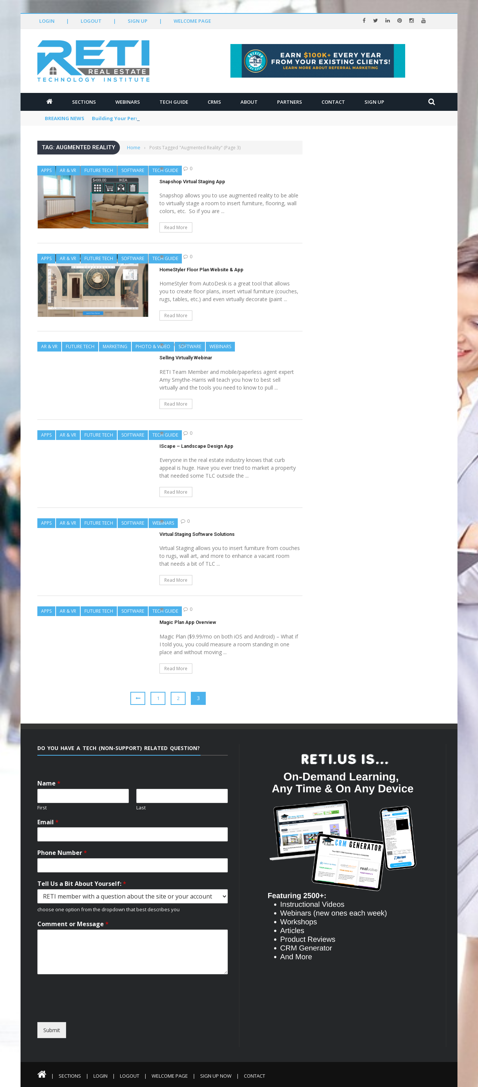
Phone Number (62, 853)
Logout (91, 21)
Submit (51, 1030)
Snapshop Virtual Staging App (192, 181)
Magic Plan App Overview (187, 622)
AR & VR (68, 170)
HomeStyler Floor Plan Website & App (201, 269)
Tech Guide (173, 102)
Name (48, 783)
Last (141, 808)
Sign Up (138, 21)
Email (48, 822)
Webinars (127, 102)
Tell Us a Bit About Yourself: (81, 884)
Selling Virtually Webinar (185, 357)
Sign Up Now (216, 1075)
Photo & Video (153, 346)
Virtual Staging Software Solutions (197, 534)
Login (47, 21)
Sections (84, 102)
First (42, 808)
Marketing (115, 346)
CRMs (214, 102)
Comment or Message (73, 924)
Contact (333, 102)
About (249, 102)
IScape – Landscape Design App (196, 446)
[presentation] (105, 1015)
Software (132, 170)
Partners (289, 102)
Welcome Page (192, 21)
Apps (46, 170)
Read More (175, 227)
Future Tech (98, 170)
